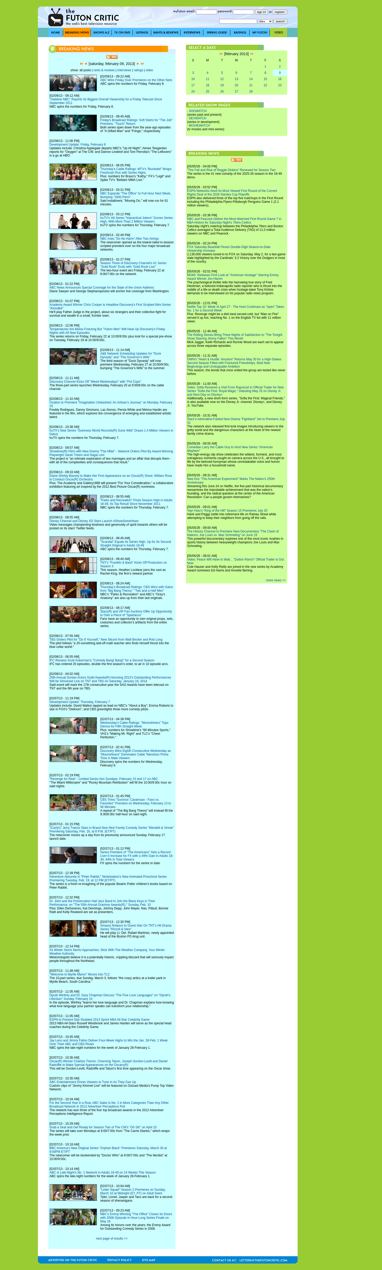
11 (207, 79)
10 (193, 79)
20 (236, 85)
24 (193, 91)
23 (280, 85)
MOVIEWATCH (199, 125)
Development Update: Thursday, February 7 (80, 702)
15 (265, 79)
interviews (124, 70)
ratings (138, 70)
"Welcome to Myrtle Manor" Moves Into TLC (80, 974)
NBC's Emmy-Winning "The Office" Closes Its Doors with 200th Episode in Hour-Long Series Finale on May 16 (136, 1217)
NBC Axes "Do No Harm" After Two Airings (129, 238)
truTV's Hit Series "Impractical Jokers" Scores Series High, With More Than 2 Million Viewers (136, 219)
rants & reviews (104, 70)
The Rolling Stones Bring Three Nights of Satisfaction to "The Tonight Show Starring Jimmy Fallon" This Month (235, 336)
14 (250, 79)
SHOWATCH (198, 111)
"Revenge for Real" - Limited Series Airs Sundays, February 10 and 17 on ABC (104, 779)
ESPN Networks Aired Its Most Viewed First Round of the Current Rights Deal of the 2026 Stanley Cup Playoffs (232, 192)
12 (222, 79)
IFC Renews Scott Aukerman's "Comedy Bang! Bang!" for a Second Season (102, 660)
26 (222, 91)
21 (250, 85)
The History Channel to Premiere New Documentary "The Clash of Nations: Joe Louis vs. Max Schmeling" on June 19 (233, 533)
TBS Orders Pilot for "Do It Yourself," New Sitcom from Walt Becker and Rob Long (106, 639)
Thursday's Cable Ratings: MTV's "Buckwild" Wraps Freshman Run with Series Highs (135, 170)
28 (250, 91)
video (149, 70)
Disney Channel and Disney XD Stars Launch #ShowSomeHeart (94, 521)
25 (207, 91)
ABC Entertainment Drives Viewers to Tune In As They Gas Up (93, 1082)
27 (236, 91)
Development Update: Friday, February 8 (78, 144)
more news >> (276, 580)
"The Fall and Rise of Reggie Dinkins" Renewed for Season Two (231, 170)
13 (236, 79)
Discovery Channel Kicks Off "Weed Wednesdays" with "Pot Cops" (95, 381)
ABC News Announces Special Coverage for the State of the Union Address (102, 287)
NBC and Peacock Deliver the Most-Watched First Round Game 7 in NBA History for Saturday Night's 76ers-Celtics (234, 220)
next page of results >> (112, 1238)
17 (193, 85)
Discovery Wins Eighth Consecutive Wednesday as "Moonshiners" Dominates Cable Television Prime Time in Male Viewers (135, 754)
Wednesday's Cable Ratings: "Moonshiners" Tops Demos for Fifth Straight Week (134, 724)
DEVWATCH (197, 118)
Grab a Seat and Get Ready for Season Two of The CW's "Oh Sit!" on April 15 (103, 1127)
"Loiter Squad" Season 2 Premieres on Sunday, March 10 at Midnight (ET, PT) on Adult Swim (133, 1191)
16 (280, 79)
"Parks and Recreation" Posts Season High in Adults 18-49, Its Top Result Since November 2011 (136, 502)
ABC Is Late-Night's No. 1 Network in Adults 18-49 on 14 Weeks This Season (103, 1172)
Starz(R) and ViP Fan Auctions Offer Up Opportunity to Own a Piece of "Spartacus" (136, 613)
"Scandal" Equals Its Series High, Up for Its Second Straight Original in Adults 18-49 (135, 543)
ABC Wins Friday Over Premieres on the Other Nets (136, 80)
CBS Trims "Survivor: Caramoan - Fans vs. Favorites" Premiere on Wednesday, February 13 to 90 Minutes (135, 803)
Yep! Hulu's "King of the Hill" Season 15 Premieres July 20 (227, 510)
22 (265, 85)
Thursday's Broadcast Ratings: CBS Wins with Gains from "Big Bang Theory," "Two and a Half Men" (136, 588)
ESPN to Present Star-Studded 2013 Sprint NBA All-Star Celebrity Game (100, 1019)
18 (207, 85)
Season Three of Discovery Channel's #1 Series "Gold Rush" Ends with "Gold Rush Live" (133, 265)
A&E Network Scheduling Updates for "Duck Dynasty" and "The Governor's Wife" (130, 355)
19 (222, 85)
